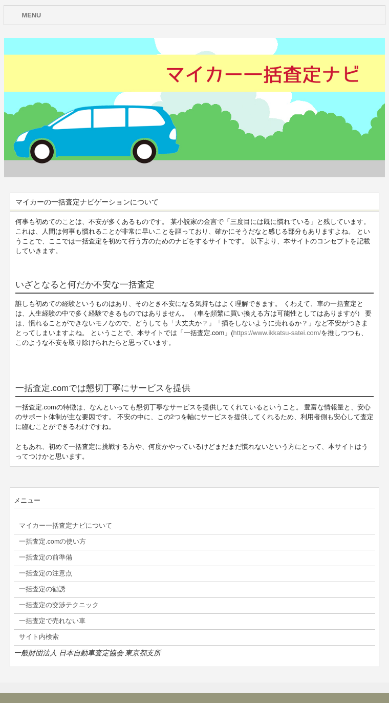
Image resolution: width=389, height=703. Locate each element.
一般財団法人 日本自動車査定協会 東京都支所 (87, 653)
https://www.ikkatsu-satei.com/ (277, 333)
